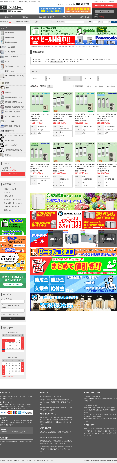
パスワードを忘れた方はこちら (10, 314)
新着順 (89, 86)
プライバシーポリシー (10, 206)
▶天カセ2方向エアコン (70, 59)
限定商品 (5, 155)
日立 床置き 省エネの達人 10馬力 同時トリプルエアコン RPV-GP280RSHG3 (85, 167)
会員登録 (9, 460)
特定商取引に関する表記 (11, 199)
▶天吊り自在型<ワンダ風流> (102, 59)
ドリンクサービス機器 (10, 116)
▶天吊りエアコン (38, 59)
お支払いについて (9, 189)
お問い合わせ (85, 17)
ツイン (51, 78)
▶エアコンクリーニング (71, 61)
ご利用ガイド (97, 1)
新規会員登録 (111, 1)
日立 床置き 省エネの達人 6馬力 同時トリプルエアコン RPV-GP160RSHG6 (62, 116)
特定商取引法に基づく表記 (45, 460)
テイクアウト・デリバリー (11, 135)
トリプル (68, 78)
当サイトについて (9, 192)
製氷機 (4, 61)
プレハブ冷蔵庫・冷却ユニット (12, 77)
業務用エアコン (7, 131)
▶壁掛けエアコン (85, 59)
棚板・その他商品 (8, 145)
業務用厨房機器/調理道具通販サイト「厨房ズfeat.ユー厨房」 (49, 46)
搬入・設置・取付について (12, 203)
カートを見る (13, 173)
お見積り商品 (7, 140)
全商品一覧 (8, 17)
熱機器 (4, 88)
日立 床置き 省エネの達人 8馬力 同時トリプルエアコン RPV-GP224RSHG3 (62, 167)
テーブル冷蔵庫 (7, 47)
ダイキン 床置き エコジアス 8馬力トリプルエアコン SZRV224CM (84, 116)
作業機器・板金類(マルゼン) (12, 97)
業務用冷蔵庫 (7, 33)
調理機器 (5, 92)
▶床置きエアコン (56, 61)
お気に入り (25, 17)
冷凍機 (4, 83)
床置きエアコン (86, 46)
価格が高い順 (111, 86)
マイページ (67, 17)
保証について (7, 210)
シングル (34, 78)
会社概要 (3, 460)
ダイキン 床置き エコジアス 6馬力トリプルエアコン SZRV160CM (39, 116)
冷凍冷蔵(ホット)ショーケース (13, 66)
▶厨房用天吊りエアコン (41, 61)
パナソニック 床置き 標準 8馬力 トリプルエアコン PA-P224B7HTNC (106, 116)
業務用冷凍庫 (7, 37)
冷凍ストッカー (7, 71)
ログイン (104, 1)
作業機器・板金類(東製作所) (12, 107)
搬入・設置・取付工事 (46, 17)
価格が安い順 (99, 86)
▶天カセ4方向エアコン (53, 59)
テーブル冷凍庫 (7, 52)
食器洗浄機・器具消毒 (10, 112)
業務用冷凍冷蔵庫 (8, 42)
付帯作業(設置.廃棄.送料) (11, 150)
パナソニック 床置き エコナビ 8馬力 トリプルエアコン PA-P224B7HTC (39, 167)
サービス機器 (7, 121)
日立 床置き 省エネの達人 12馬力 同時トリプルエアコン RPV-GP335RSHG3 (107, 167)
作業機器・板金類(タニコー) (12, 102)
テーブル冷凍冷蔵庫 (9, 56)
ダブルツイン (87, 78)
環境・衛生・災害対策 (10, 126)
